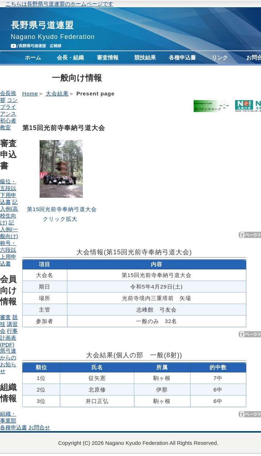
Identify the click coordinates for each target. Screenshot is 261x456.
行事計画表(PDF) (9, 338)
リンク (220, 57)
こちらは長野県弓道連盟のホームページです (59, 4)
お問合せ (39, 427)
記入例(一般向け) (9, 229)
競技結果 (145, 57)
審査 (5, 317)
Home (30, 93)
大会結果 (57, 93)
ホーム (33, 57)
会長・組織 (70, 57)
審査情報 (107, 57)
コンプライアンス (33, 75)
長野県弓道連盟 (42, 25)
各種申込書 (182, 57)
